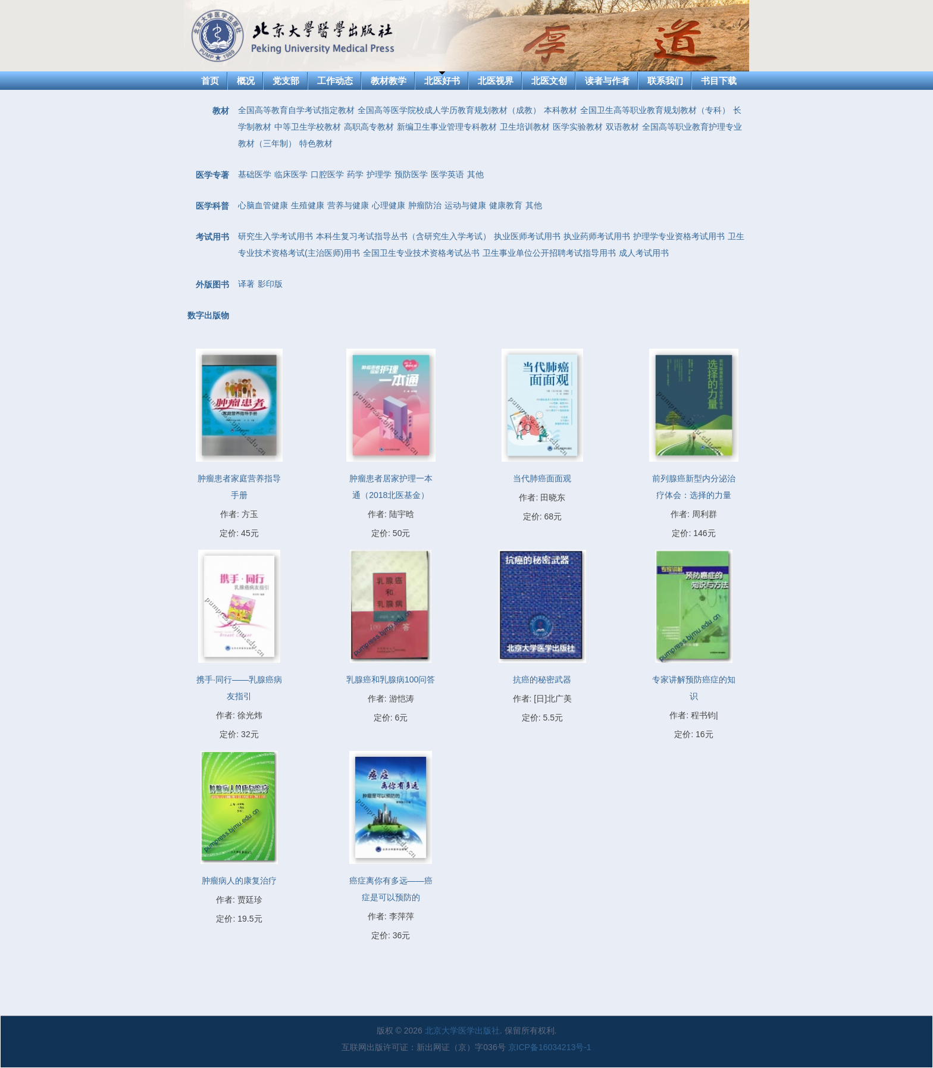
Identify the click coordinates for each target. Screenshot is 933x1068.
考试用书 (212, 237)
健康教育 (505, 205)
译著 (246, 284)
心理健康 (388, 205)
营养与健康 (348, 205)
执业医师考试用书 (527, 236)
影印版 (270, 284)
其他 (475, 174)
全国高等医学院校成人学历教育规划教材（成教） (449, 110)
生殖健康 (307, 205)
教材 (220, 110)
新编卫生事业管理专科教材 (447, 126)
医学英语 (447, 174)
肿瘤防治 (425, 205)
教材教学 (388, 81)
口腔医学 (327, 174)
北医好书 (442, 81)
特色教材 (316, 143)
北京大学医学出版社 (462, 1030)
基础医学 (254, 174)
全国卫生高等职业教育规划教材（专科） (655, 110)
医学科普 (212, 206)
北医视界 (496, 81)
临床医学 (291, 174)
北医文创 (549, 81)
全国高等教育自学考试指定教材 (296, 110)
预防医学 (411, 174)
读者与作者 (607, 81)
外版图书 (212, 284)
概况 (246, 81)
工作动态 (335, 81)
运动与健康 (465, 205)
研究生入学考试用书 (275, 236)
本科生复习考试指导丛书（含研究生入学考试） (403, 236)
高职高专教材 (369, 126)
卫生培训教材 (525, 126)
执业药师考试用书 (596, 236)
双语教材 (622, 126)
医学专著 (212, 175)
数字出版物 (208, 315)
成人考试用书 (644, 253)
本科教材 (560, 110)
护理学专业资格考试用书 (679, 236)
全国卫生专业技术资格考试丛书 (421, 253)
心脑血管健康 (263, 205)
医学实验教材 (578, 126)
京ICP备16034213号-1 (549, 1047)
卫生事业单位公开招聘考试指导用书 (549, 253)
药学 (355, 174)
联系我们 (665, 81)
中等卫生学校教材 (307, 126)
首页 (210, 81)
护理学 (379, 174)
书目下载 (719, 81)
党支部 (286, 81)
